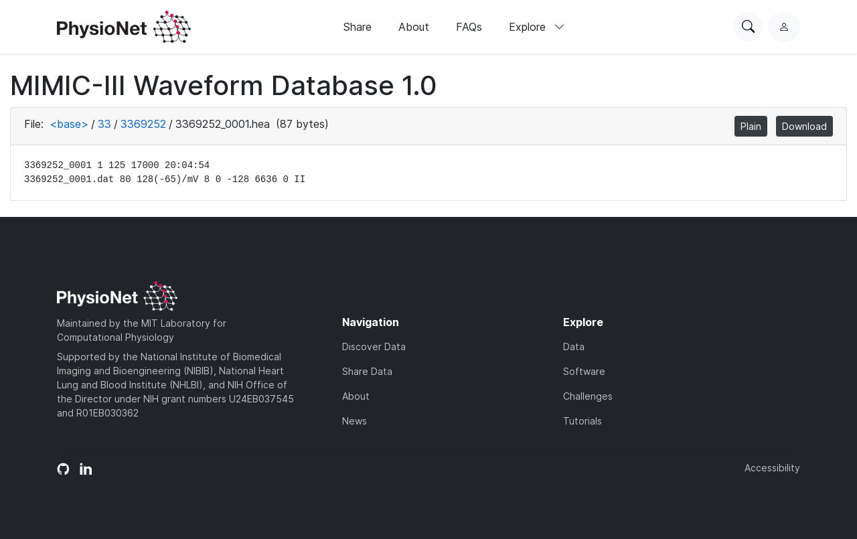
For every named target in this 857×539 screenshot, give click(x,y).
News (354, 421)
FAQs (469, 26)
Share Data (367, 371)
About (413, 26)
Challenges (588, 396)
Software (584, 371)
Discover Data (374, 346)
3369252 (143, 124)
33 (104, 124)
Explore (537, 26)
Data (574, 346)
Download (804, 126)
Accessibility (772, 467)
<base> (69, 124)
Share (357, 26)
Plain (751, 126)
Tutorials (582, 421)
